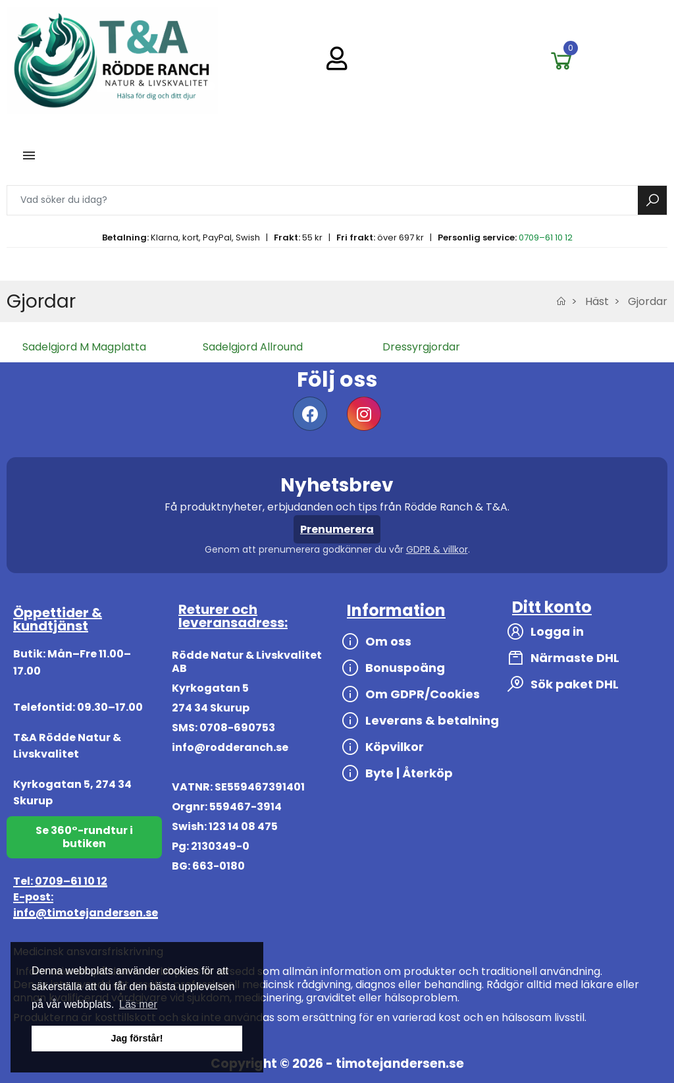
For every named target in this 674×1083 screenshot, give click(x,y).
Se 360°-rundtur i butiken (84, 837)
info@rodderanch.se (230, 747)
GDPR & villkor (437, 549)
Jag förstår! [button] (137, 1038)
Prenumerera (337, 529)
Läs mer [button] (138, 1004)
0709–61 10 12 (546, 237)
